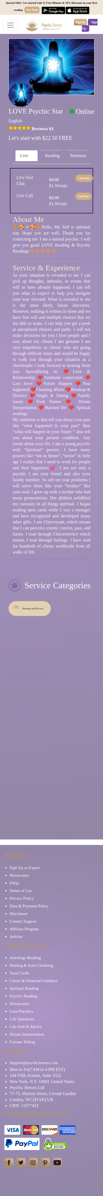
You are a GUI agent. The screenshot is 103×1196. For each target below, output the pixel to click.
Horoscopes (19, 875)
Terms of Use (21, 890)
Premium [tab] (78, 155)
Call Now (83, 196)
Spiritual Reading (24, 988)
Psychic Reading (23, 996)
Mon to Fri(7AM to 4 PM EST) (37, 1069)
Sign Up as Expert (25, 867)
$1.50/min (58, 182)
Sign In (80, 22)
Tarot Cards (19, 973)
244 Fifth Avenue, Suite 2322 (35, 1075)
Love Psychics (22, 1011)
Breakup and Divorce (28, 607)
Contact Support (23, 921)
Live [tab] (24, 155)
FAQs (14, 883)
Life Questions (22, 1019)
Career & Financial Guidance (34, 980)
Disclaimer (19, 913)
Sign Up (90, 25)
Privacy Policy (22, 898)
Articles (16, 936)
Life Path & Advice (26, 1026)
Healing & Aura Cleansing (32, 965)
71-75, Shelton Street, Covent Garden (43, 1093)
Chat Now (84, 178)
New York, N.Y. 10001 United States (42, 1081)
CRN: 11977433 (24, 1105)
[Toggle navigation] (10, 25)
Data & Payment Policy (29, 906)
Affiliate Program (24, 929)
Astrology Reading (25, 957)
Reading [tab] (52, 155)
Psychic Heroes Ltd (27, 1087)
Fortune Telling (22, 1042)
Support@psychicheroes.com (34, 1063)
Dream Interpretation (27, 1034)
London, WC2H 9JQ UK (32, 1099)
